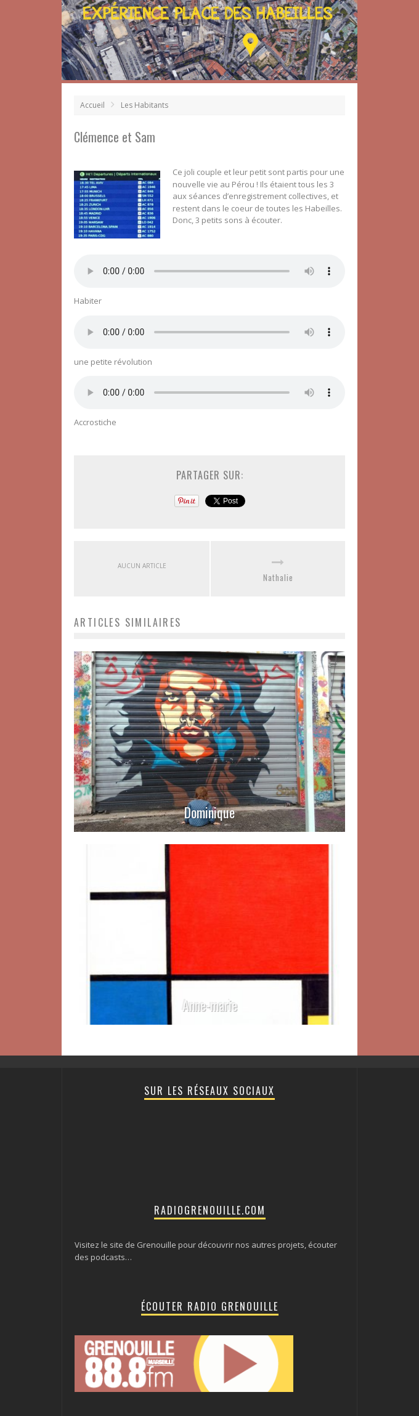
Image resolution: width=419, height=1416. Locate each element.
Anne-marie (209, 1005)
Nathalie (278, 578)
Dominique (209, 812)
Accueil (92, 105)
